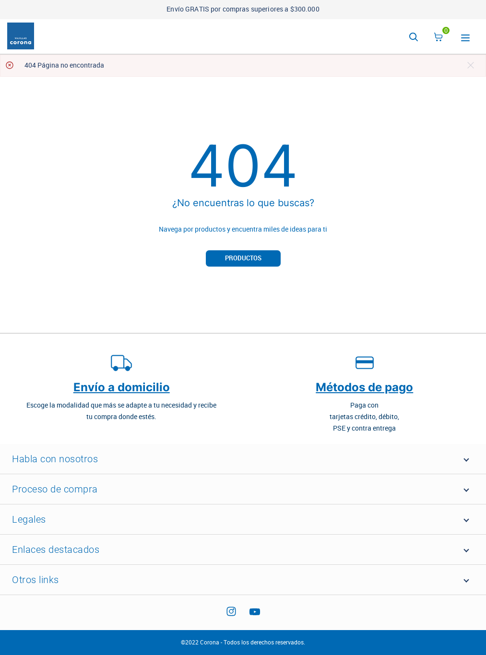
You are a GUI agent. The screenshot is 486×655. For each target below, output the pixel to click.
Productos (243, 258)
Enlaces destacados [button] (55, 549)
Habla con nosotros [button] (55, 459)
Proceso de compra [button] (55, 489)
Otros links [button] (35, 579)
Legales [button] (29, 519)
